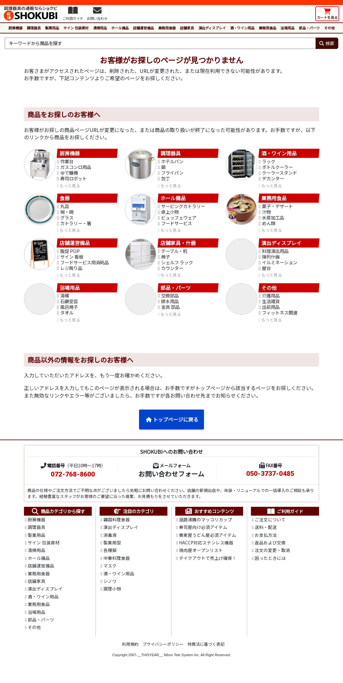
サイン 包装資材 (76, 27)
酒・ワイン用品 (242, 27)
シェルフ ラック (177, 265)
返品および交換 (270, 549)
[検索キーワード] (160, 43)
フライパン (172, 174)
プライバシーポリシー (162, 654)
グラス (66, 220)
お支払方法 (266, 541)
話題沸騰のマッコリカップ (205, 525)
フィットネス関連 (279, 318)
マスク (110, 573)
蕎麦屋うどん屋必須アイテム (207, 541)
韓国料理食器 (116, 525)
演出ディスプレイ (212, 27)
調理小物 (112, 597)
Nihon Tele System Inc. (182, 665)
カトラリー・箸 (75, 226)
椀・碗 (66, 214)
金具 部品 (170, 312)
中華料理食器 (116, 565)
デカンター (273, 180)
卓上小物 (170, 214)
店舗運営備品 (143, 27)
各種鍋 (110, 557)
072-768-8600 (73, 479)
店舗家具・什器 (178, 245)
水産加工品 (273, 220)
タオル (66, 318)
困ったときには (270, 565)
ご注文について (270, 525)
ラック (268, 162)
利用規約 (130, 654)
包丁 (165, 180)
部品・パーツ (309, 27)
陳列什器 (271, 259)
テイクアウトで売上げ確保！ (207, 565)
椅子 (165, 259)
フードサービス (176, 226)
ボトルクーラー (277, 168)
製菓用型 (112, 549)
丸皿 (64, 208)
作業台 (66, 162)
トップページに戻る (172, 424)
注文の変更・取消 (272, 557)
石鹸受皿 (69, 306)
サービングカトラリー (183, 208)
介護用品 (271, 300)
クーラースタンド (279, 174)
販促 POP (70, 253)
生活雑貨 (271, 306)
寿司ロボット (73, 180)
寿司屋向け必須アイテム (203, 533)
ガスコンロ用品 (75, 168)
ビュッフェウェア (178, 220)
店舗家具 (187, 27)
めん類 (268, 226)
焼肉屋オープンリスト (201, 557)
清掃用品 (100, 27)
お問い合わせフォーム (171, 479)
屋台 (266, 271)
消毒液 (110, 541)
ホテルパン (172, 162)
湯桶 (64, 300)
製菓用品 (52, 27)
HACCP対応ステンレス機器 (206, 549)
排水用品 (170, 306)
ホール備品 (120, 27)
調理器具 (34, 27)
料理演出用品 (275, 253)
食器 (65, 199)
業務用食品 (267, 27)
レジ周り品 (71, 271)
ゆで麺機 (69, 174)
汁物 (266, 214)
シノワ (110, 589)
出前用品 (271, 312)
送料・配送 (266, 533)
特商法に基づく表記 (206, 654)
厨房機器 (15, 27)
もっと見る (70, 187)
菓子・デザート (277, 208)
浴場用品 (287, 27)
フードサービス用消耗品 (84, 265)
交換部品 (170, 300)
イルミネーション (279, 265)
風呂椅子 (69, 312)
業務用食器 (167, 27)
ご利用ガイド (285, 516)
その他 (329, 27)
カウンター (172, 271)
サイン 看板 (71, 259)
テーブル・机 (174, 253)
